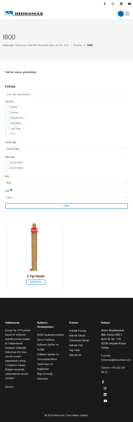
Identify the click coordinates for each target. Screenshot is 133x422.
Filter (66, 205)
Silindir (15, 107)
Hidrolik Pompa (77, 330)
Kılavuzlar (42, 378)
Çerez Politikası (46, 339)
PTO (14, 133)
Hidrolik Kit (17, 123)
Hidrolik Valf (18, 117)
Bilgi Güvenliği (44, 373)
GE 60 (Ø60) (16, 168)
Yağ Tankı (17, 128)
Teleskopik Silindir (79, 340)
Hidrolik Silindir (77, 335)
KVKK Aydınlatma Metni (50, 334)
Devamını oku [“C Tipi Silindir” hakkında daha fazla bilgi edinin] (36, 282)
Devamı (9, 386)
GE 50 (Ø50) (16, 162)
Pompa (16, 112)
